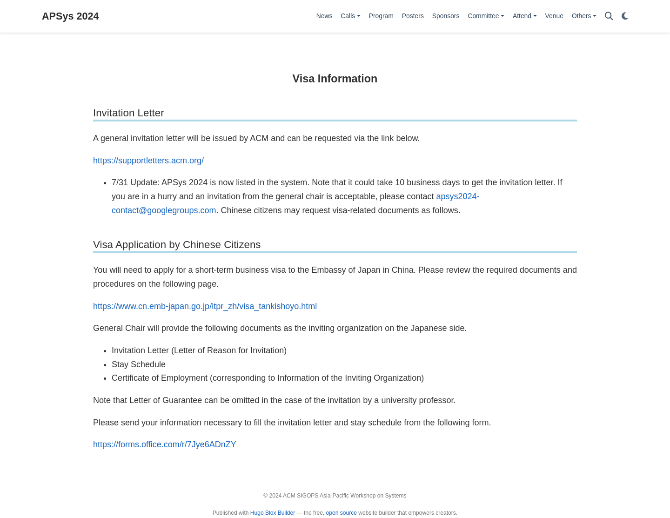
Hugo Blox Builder (272, 513)
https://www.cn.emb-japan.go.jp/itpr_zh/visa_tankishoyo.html (205, 306)
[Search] (609, 16)
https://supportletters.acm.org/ (148, 160)
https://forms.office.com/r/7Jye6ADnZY (164, 444)
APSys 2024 (70, 16)
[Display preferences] (625, 16)
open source (341, 513)
